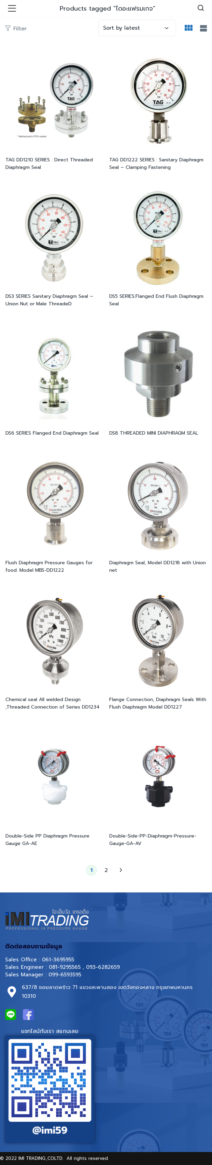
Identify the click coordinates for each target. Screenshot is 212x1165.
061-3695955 (58, 959)
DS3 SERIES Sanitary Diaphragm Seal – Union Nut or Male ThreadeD (49, 300)
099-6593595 (65, 974)
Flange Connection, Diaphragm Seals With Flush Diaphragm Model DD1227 (157, 703)
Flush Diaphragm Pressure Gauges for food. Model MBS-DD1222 (49, 566)
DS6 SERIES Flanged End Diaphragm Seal (52, 433)
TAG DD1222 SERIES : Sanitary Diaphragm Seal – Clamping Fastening (156, 163)
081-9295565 (65, 967)
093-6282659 (103, 967)
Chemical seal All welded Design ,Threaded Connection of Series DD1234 (52, 703)
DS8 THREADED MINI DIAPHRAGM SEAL (153, 433)
